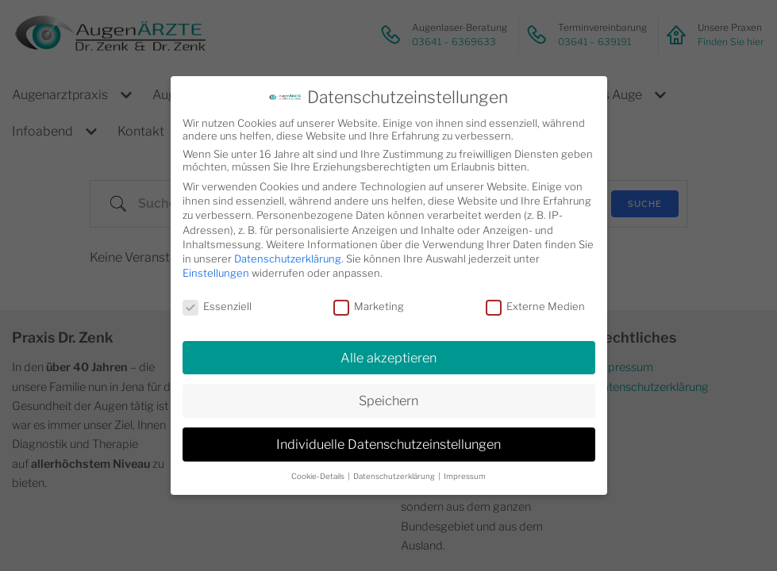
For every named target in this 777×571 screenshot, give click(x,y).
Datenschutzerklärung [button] (395, 476)
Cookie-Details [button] (318, 476)
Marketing (368, 306)
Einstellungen (216, 272)
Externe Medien (535, 306)
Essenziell (217, 306)
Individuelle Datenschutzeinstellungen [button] (388, 444)
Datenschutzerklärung (287, 258)
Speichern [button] (388, 400)
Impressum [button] (465, 476)
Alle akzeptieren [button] (388, 358)
